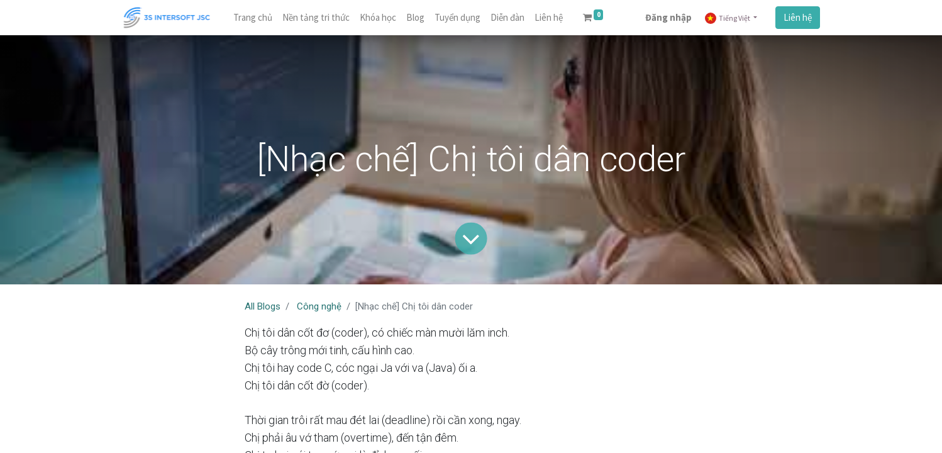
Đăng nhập (668, 17)
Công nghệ (319, 306)
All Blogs (262, 306)
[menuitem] (252, 18)
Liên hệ (798, 17)
